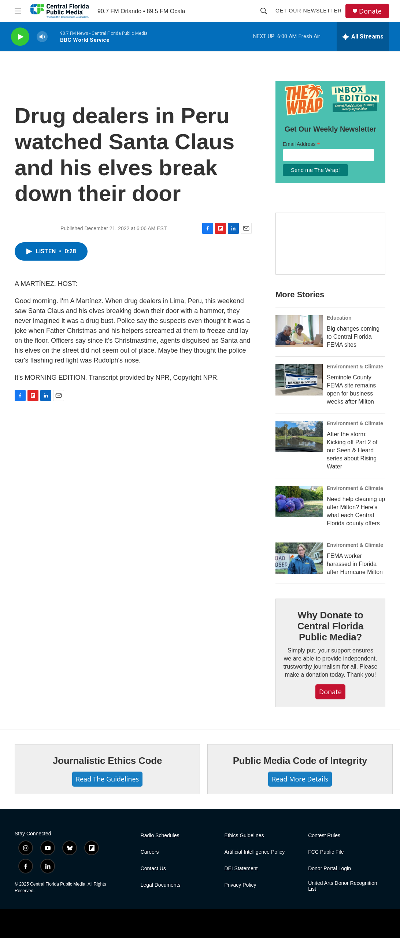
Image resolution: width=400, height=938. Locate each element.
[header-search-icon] (264, 11)
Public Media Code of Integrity (300, 760)
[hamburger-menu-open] (18, 11)
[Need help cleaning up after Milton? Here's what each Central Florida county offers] (299, 501)
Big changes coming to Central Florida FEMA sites (353, 336)
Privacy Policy (240, 885)
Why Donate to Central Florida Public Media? (330, 626)
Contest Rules (324, 835)
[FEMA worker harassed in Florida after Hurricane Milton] (299, 558)
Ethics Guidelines (244, 835)
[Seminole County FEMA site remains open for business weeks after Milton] (299, 380)
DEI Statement (241, 868)
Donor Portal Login (329, 868)
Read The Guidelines (107, 779)
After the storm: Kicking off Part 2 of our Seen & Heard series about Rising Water (352, 450)
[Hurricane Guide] (330, 244)
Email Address (301, 144)
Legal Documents (161, 885)
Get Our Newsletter (308, 11)
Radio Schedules (160, 835)
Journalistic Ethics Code (107, 760)
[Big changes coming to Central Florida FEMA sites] (299, 331)
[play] (20, 37)
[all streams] (363, 36)
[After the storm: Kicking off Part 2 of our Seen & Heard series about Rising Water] (299, 436)
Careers (150, 852)
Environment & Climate (355, 366)
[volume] (42, 37)
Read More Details (300, 779)
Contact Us (153, 868)
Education (339, 318)
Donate (370, 11)
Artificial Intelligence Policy (254, 852)
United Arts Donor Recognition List (342, 886)
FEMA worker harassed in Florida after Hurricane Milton (355, 564)
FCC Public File (326, 852)
